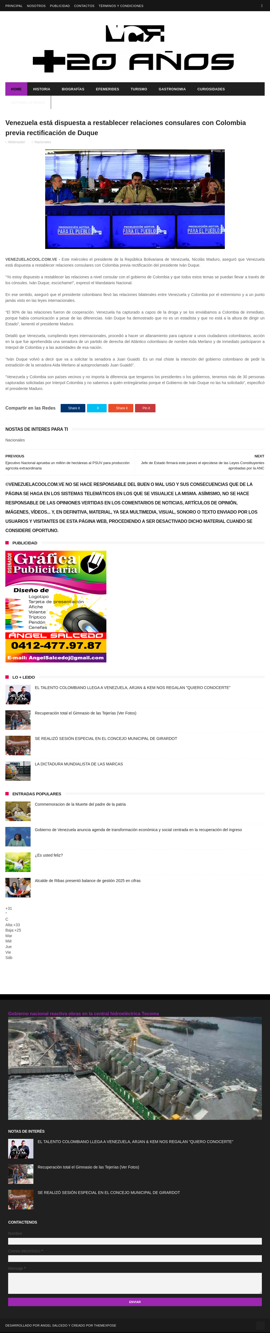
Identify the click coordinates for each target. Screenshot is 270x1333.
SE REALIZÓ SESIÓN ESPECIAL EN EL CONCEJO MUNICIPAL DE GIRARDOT (106, 739)
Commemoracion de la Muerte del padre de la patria (80, 805)
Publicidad (60, 6)
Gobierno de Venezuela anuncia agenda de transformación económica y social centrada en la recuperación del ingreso (138, 830)
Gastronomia (172, 89)
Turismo (139, 89)
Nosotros (36, 6)
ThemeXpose (105, 1326)
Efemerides (107, 89)
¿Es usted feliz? (49, 856)
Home (16, 89)
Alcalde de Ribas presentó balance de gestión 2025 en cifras (88, 881)
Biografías (73, 89)
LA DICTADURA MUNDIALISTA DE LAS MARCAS (79, 764)
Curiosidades (211, 89)
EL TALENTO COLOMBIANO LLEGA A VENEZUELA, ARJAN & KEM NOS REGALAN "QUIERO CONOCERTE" (132, 688)
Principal (14, 6)
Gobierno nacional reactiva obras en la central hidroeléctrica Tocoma (83, 1013)
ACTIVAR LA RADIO (28, 103)
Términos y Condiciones (121, 6)
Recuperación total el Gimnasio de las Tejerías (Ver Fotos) (85, 713)
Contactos (84, 6)
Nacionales (43, 143)
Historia (41, 89)
